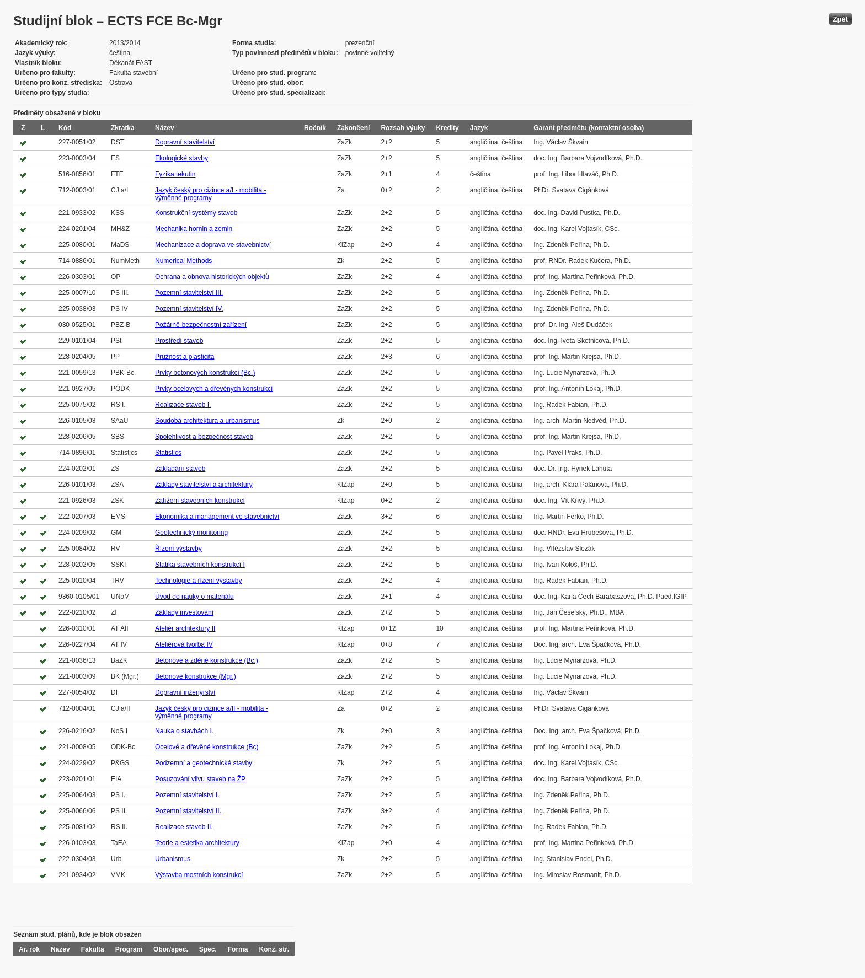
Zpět (840, 19)
